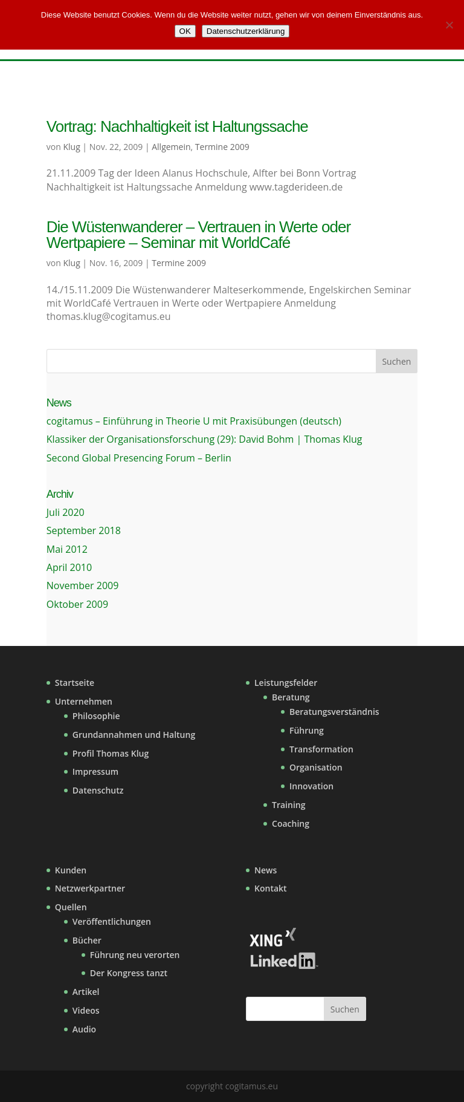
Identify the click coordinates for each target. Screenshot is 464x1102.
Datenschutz (98, 790)
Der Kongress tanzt (128, 973)
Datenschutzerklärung (246, 31)
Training (288, 804)
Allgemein (171, 146)
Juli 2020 (66, 512)
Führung (306, 730)
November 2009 (83, 585)
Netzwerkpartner (90, 888)
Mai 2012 (67, 549)
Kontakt (270, 888)
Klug (71, 146)
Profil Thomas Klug (110, 753)
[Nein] (449, 25)
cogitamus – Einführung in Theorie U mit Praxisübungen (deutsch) (194, 421)
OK (185, 31)
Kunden (70, 870)
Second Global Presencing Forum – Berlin (139, 458)
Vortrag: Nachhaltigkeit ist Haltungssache (177, 126)
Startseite (74, 682)
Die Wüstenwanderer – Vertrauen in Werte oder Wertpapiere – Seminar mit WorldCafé (198, 235)
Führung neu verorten (135, 954)
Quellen (71, 907)
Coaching (290, 823)
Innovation (311, 786)
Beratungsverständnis (334, 711)
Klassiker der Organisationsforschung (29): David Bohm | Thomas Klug (204, 439)
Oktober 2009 (77, 604)
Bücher (87, 940)
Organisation (316, 767)
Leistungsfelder (285, 682)
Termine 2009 (222, 146)
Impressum (95, 771)
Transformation (321, 749)
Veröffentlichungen (111, 921)
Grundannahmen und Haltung (133, 734)
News (265, 870)
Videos (86, 1010)
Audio (84, 1029)
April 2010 (69, 567)
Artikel (86, 991)
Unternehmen (83, 701)
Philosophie (96, 716)
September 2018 (84, 530)
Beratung (291, 697)
